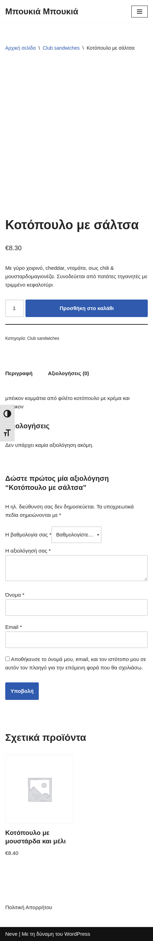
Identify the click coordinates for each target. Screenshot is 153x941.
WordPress (77, 934)
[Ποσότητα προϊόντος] (14, 308)
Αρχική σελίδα (20, 48)
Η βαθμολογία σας (28, 535)
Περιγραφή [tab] (18, 373)
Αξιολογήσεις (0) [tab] (68, 373)
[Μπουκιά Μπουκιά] (41, 11)
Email (13, 627)
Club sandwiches (61, 48)
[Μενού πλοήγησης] (139, 11)
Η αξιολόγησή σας (28, 551)
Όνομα (14, 595)
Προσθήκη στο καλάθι (87, 308)
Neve (11, 934)
